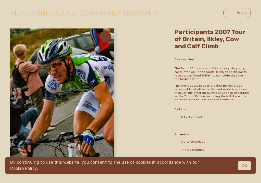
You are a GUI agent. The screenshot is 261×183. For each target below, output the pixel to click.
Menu (237, 13)
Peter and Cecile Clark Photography (84, 13)
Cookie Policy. (24, 168)
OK (244, 165)
